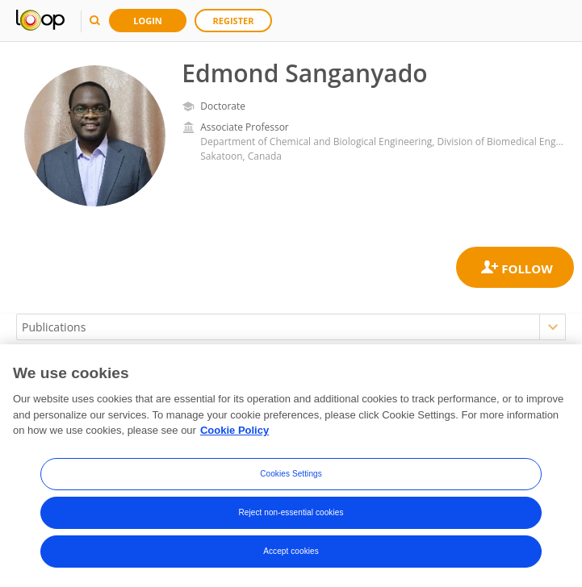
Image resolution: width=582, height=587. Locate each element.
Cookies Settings (291, 473)
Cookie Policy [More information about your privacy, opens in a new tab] (234, 431)
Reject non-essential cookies (290, 512)
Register (233, 21)
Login (147, 21)
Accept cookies (291, 551)
